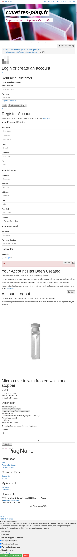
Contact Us (6, 476)
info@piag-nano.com (11, 500)
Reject (26, 555)
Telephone (6, 153)
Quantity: (5, 429)
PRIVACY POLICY (8, 467)
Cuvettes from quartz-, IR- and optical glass (26, 50)
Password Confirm (9, 240)
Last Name (6, 136)
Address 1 (5, 184)
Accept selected (15, 555)
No (10, 258)
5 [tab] (45, 42)
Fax (3, 161)
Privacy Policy (5, 553)
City (3, 200)
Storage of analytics (9, 541)
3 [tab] (38, 42)
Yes (4, 258)
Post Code (6, 209)
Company (5, 175)
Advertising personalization (12, 538)
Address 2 (5, 192)
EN (11, 1)
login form (46, 118)
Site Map (5, 478)
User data (5, 535)
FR (6, 1)
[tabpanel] (38, 22)
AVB (3, 463)
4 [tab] (42, 42)
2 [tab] (35, 42)
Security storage (8, 550)
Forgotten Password (9, 101)
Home (5, 50)
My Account (49, 1)
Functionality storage (10, 544)
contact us (10, 288)
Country (5, 217)
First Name (6, 127)
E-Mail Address (7, 86)
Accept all (4, 555)
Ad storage (6, 532)
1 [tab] (32, 42)
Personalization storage (11, 547)
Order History (6, 489)
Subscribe (5, 254)
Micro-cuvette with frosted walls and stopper (21, 52)
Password (5, 94)
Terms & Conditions (8, 465)
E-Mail (4, 144)
